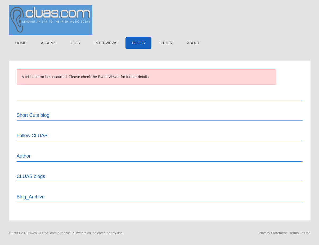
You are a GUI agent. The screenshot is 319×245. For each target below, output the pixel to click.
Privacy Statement (273, 233)
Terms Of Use (299, 233)
